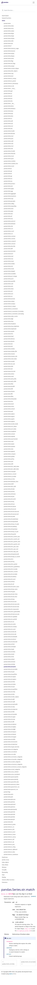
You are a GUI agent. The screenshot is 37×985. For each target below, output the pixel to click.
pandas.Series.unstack (9, 434)
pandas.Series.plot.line (9, 817)
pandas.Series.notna (9, 406)
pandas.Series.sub (8, 123)
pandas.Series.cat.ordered (10, 751)
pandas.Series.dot (8, 186)
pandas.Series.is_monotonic (11, 308)
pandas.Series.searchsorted (11, 439)
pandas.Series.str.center (10, 624)
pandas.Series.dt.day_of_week (11, 524)
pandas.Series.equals (9, 331)
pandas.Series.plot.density (10, 809)
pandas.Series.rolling (9, 203)
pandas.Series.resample (10, 471)
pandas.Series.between (9, 223)
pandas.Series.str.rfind (9, 681)
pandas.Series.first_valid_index (11, 466)
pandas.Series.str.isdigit (9, 729)
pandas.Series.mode (9, 268)
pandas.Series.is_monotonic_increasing (13, 311)
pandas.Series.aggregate (10, 193)
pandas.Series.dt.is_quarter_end (12, 544)
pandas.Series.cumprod (10, 241)
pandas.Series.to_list (9, 86)
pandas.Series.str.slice (9, 694)
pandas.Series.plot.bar (9, 802)
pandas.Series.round (9, 166)
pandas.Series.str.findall (10, 646)
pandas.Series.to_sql (9, 842)
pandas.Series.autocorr (9, 221)
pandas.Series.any (8, 218)
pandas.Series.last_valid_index (11, 469)
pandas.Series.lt (8, 168)
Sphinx (11, 973)
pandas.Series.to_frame (10, 834)
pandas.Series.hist (8, 822)
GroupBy (4, 869)
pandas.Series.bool (8, 76)
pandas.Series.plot (8, 797)
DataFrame (5, 857)
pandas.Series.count (9, 231)
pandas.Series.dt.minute (10, 506)
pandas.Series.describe (9, 246)
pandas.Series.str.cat (9, 621)
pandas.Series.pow (8, 138)
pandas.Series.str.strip (9, 706)
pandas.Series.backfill (9, 386)
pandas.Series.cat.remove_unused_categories (15, 767)
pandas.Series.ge (8, 176)
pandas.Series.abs (8, 213)
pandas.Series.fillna (8, 396)
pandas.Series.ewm (8, 208)
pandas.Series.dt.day (9, 501)
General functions (6, 18)
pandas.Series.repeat (9, 444)
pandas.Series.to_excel (9, 832)
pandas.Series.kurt (8, 253)
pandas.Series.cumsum (9, 243)
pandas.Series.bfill (8, 389)
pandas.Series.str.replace (10, 679)
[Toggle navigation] (33, 2)
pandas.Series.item (8, 116)
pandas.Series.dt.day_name (10, 589)
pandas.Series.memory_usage (11, 48)
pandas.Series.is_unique (10, 306)
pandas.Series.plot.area (9, 799)
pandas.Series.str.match (10, 666)
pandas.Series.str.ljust (9, 659)
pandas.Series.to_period (10, 81)
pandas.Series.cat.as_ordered (11, 771)
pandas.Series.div (8, 128)
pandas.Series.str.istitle (9, 739)
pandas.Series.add (8, 121)
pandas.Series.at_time (9, 479)
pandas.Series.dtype (9, 33)
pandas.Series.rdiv (8, 148)
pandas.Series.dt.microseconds (11, 604)
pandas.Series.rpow (9, 158)
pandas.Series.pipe (8, 211)
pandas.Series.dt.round (9, 579)
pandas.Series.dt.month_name (11, 586)
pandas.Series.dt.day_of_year (11, 531)
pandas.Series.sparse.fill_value (11, 782)
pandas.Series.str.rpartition (10, 689)
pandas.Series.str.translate (10, 714)
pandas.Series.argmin (9, 419)
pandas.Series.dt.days (9, 599)
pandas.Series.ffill (8, 394)
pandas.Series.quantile (9, 281)
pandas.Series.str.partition (10, 674)
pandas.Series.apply (9, 188)
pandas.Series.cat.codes (10, 754)
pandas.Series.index (9, 26)
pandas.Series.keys (8, 111)
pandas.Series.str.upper (9, 716)
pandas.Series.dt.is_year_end (11, 549)
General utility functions (8, 879)
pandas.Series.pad (8, 411)
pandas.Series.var (8, 296)
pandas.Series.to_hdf (9, 839)
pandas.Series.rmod (9, 156)
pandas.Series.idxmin (9, 341)
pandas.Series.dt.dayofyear (10, 529)
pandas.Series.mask (9, 376)
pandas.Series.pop (8, 113)
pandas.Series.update (9, 456)
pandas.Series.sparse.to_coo (11, 789)
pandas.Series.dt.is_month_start (12, 536)
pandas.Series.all (8, 216)
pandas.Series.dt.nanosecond (11, 514)
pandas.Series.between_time (11, 481)
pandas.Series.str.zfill (9, 721)
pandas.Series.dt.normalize (10, 574)
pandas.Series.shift (8, 464)
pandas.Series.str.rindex (10, 684)
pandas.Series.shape (9, 36)
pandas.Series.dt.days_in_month (12, 556)
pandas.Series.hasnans (9, 51)
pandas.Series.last (8, 346)
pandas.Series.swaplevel (10, 431)
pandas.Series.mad (8, 256)
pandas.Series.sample (9, 361)
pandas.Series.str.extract (10, 639)
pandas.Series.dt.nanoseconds (11, 606)
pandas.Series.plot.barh (10, 804)
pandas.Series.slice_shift (10, 486)
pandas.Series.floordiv (9, 133)
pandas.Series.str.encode (10, 634)
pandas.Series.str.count (9, 629)
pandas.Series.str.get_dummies (11, 747)
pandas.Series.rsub (8, 143)
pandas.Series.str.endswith (10, 636)
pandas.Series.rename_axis (10, 356)
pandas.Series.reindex (9, 348)
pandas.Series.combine (9, 161)
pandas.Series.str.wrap (9, 719)
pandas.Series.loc (8, 98)
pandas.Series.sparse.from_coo (11, 787)
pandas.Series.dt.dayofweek (11, 521)
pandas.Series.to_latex (9, 852)
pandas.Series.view (8, 449)
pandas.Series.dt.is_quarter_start (12, 541)
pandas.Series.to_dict (9, 829)
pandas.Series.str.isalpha (10, 727)
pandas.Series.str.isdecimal (10, 744)
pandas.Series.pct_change (10, 276)
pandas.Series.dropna (9, 391)
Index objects (5, 862)
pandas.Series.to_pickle (9, 824)
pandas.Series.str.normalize (10, 669)
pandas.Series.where (9, 374)
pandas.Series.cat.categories (11, 749)
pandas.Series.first (8, 333)
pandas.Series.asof (8, 461)
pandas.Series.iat (8, 96)
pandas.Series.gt (8, 171)
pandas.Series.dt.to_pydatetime (12, 566)
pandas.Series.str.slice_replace (11, 696)
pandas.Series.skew (9, 288)
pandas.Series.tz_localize (10, 476)
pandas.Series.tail (8, 369)
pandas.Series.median (9, 263)
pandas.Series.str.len (9, 656)
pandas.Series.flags (8, 61)
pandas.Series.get (8, 91)
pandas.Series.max (8, 258)
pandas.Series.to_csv (9, 827)
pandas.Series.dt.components (11, 609)
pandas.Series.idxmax (9, 338)
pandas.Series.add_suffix (10, 381)
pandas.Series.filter (8, 384)
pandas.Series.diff (8, 248)
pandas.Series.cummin (9, 238)
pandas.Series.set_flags (9, 63)
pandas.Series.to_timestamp (11, 83)
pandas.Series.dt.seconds (10, 601)
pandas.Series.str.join (9, 654)
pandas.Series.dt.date (9, 489)
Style (3, 875)
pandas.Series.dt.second (10, 509)
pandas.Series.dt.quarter (10, 534)
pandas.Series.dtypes (9, 56)
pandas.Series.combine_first (11, 163)
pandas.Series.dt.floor (9, 581)
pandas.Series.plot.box (9, 807)
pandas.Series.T (8, 46)
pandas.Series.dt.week (9, 516)
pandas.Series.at (8, 93)
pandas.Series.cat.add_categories (12, 761)
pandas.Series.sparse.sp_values (11, 784)
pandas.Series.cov (8, 233)
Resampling (5, 872)
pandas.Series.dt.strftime (10, 576)
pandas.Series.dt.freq (9, 561)
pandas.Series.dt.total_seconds (11, 614)
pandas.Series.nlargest (9, 271)
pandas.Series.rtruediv (9, 151)
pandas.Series (7, 23)
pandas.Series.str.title (9, 711)
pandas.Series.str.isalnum (10, 724)
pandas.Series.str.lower (9, 661)
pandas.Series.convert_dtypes (11, 68)
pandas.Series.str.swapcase (10, 709)
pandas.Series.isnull (9, 404)
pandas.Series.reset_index (10, 359)
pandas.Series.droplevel (10, 323)
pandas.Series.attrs (8, 794)
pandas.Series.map (8, 198)
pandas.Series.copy (8, 73)
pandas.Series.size (8, 43)
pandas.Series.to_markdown (11, 854)
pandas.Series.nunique (9, 303)
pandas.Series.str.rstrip (9, 691)
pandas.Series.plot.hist (9, 812)
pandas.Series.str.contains (10, 626)
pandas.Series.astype (9, 66)
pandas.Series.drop (8, 321)
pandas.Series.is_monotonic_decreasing (14, 313)
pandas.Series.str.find (9, 644)
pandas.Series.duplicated (10, 328)
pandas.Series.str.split (9, 699)
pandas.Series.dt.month (10, 499)
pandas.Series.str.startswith (11, 704)
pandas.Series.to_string (9, 847)
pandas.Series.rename (9, 354)
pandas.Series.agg (8, 191)
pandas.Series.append (9, 451)
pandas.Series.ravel (8, 441)
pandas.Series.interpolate (10, 399)
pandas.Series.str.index (9, 651)
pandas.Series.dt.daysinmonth (11, 554)
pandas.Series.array (9, 28)
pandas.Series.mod (8, 136)
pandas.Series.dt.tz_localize (10, 569)
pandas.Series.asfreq (9, 459)
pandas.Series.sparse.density (11, 779)
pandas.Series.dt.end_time (10, 596)
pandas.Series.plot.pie (9, 819)
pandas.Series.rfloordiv (9, 153)
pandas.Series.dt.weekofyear (11, 519)
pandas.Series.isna (8, 401)
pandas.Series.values (9, 31)
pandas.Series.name (9, 58)
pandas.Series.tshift (9, 484)
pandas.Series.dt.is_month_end (11, 539)
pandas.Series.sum (8, 293)
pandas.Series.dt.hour (9, 504)
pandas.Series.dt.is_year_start (11, 546)
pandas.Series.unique (9, 301)
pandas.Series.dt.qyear (9, 591)
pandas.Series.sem (8, 286)
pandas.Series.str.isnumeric (10, 741)
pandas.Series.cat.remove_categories (13, 764)
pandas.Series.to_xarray (10, 837)
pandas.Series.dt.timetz (10, 494)
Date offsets (5, 865)
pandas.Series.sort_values (10, 426)
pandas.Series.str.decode (10, 631)
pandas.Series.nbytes (9, 38)
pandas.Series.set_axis (9, 364)
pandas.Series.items (9, 106)
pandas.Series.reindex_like (10, 351)
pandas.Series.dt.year (9, 496)
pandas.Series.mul (8, 126)
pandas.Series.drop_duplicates (11, 326)
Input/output (5, 15)
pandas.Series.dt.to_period (10, 564)
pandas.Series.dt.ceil (9, 584)
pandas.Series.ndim (9, 41)
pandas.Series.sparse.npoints (11, 777)
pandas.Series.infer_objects (10, 71)
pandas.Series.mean (9, 261)
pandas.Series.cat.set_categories (12, 769)
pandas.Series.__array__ (10, 88)
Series (3, 20)
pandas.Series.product (9, 183)
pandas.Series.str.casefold (10, 619)
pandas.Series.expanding (10, 206)
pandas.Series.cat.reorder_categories (13, 759)
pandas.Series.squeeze (9, 446)
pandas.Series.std (8, 291)
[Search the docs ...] (18, 10)
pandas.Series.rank (8, 283)
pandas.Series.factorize (9, 251)
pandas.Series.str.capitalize (10, 616)
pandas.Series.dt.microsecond (11, 511)
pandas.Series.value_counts (11, 316)
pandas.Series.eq (8, 181)
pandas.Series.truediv (9, 131)
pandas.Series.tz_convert (10, 474)
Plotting (4, 877)
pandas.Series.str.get (9, 649)
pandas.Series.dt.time (9, 491)
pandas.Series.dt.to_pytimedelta (12, 611)
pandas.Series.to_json (9, 844)
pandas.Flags (7, 792)
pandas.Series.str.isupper (10, 737)
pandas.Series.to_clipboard (10, 849)
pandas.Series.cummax (9, 236)
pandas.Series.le (8, 173)
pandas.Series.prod (8, 278)
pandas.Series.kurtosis (9, 298)
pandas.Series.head (8, 336)
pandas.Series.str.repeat (10, 676)
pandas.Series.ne (8, 178)
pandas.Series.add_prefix (10, 379)
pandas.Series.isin (8, 344)
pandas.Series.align (8, 318)
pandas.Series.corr (8, 228)
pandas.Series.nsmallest (10, 273)
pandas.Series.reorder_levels (11, 424)
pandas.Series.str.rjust (9, 686)
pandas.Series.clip (8, 226)
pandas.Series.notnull (9, 409)
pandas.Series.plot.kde (9, 814)
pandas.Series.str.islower (10, 734)
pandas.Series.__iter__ (9, 103)
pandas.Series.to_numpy (10, 78)
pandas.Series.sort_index (10, 429)
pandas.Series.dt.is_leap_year (11, 551)
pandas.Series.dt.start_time (10, 594)
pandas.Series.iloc (8, 101)
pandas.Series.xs (8, 118)
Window (4, 867)
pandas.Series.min (8, 266)
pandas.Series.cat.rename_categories (13, 757)
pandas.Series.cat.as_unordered (12, 774)
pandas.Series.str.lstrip (9, 664)
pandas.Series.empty (9, 53)
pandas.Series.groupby (9, 201)
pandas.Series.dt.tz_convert (11, 571)
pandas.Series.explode (9, 436)
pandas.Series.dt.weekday (10, 526)
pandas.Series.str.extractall (10, 641)
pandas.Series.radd (8, 141)
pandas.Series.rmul (8, 146)
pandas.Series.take (8, 366)
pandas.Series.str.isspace (10, 731)
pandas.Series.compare (9, 454)
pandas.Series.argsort (9, 416)
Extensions (4, 882)
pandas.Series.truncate (9, 371)
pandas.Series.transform (10, 196)
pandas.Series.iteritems (9, 108)
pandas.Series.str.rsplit (9, 701)
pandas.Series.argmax (9, 421)
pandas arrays (5, 859)
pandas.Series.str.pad (9, 671)
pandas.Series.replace (9, 414)
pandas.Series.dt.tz (8, 559)
